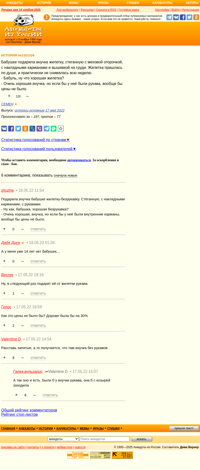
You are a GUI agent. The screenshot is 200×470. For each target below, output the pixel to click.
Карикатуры (162, 3)
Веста (7, 275)
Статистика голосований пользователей (37, 149)
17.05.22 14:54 (38, 339)
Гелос (6, 307)
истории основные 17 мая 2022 (40, 110)
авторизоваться (79, 160)
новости (80, 447)
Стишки (133, 3)
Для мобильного (67, 10)
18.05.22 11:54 (31, 190)
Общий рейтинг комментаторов (29, 410)
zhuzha (7, 190)
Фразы (103, 3)
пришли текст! (184, 428)
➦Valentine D (56, 371)
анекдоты (27, 428)
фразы (98, 428)
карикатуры (66, 428)
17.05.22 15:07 (85, 371)
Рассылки (87, 10)
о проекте (48, 447)
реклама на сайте (13, 447)
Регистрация (190, 10)
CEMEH (7, 104)
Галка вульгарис (27, 371)
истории (46, 428)
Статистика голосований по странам (33, 140)
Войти (175, 10)
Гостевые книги (129, 10)
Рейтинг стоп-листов (19, 414)
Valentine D (11, 339)
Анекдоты (14, 3)
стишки (113, 428)
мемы (84, 428)
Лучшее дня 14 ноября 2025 (21, 10)
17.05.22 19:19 (30, 275)
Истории (44, 3)
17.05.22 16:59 (29, 307)
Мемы (74, 3)
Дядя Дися (10, 243)
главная (8, 428)
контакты (33, 447)
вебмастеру (65, 447)
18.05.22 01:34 (42, 243)
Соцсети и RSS (106, 10)
